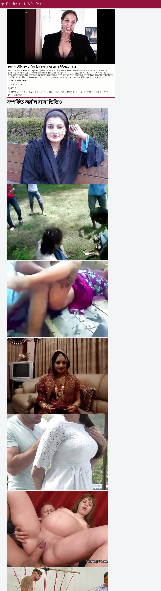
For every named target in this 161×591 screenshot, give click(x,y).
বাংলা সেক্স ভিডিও (114, 588)
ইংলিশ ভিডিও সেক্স (35, 588)
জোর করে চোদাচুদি (40, 91)
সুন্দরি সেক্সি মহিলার (91, 87)
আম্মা (44, 87)
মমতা (58, 87)
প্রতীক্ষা (51, 87)
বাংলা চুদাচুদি (54, 588)
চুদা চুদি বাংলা (151, 588)
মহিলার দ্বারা (67, 87)
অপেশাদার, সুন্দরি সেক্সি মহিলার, (27, 87)
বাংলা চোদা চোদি (92, 588)
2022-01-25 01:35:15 (25, 76)
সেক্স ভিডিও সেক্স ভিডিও (10, 588)
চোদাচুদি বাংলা (72, 588)
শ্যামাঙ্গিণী (78, 87)
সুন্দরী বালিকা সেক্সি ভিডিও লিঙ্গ (22, 4)
